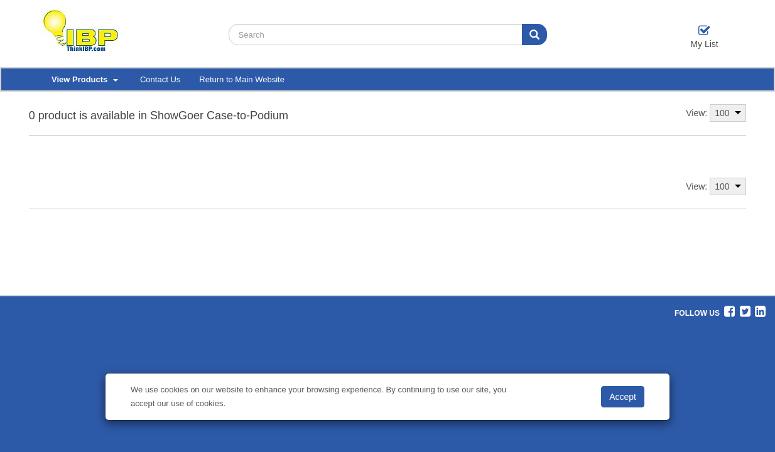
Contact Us (160, 79)
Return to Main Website (242, 79)
